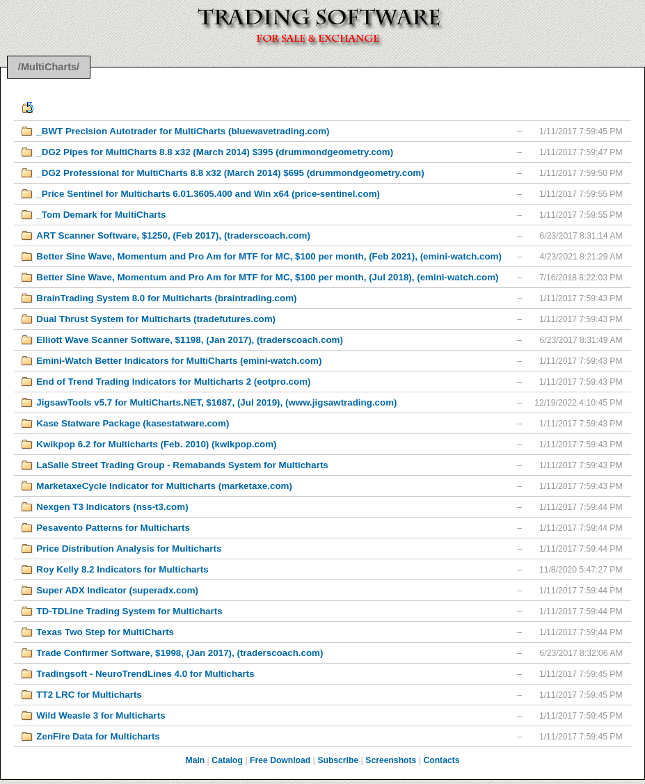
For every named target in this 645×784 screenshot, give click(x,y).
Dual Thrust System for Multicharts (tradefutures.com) (156, 319)
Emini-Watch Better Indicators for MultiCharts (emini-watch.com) (178, 360)
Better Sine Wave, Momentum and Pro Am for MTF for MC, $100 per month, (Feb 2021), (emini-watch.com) (269, 256)
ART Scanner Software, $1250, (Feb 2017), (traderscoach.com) (173, 235)
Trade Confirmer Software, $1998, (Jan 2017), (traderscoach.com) (179, 653)
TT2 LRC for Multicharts (88, 694)
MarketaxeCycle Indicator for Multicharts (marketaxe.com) (164, 486)
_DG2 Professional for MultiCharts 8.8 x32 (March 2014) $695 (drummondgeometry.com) (230, 173)
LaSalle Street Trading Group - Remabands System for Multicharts (182, 465)
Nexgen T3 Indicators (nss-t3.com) (112, 507)
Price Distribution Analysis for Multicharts (128, 548)
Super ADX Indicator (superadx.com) (117, 590)
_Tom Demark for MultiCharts (101, 214)
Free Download (280, 760)
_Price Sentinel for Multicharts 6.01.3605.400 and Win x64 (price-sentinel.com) (208, 194)
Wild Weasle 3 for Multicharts (100, 715)
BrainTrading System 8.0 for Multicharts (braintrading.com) (166, 298)
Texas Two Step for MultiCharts (105, 632)
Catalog (227, 760)
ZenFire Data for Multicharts (97, 736)
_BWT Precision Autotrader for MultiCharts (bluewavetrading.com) (182, 131)
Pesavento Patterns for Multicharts (113, 527)
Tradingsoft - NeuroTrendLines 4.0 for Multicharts (145, 674)
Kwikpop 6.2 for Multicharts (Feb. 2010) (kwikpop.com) (156, 444)
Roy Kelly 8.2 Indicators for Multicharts (122, 569)
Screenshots (390, 760)
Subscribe (337, 760)
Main (195, 760)
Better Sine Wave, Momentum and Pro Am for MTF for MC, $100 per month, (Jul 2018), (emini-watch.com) (267, 277)
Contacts (441, 760)
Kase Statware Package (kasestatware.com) (132, 423)
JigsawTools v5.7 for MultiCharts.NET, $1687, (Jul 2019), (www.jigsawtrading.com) (216, 402)
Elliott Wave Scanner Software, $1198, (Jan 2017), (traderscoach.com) (189, 340)
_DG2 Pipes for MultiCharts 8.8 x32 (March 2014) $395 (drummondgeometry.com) (214, 152)
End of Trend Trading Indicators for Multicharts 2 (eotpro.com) (173, 381)
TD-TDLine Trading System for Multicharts (129, 611)
